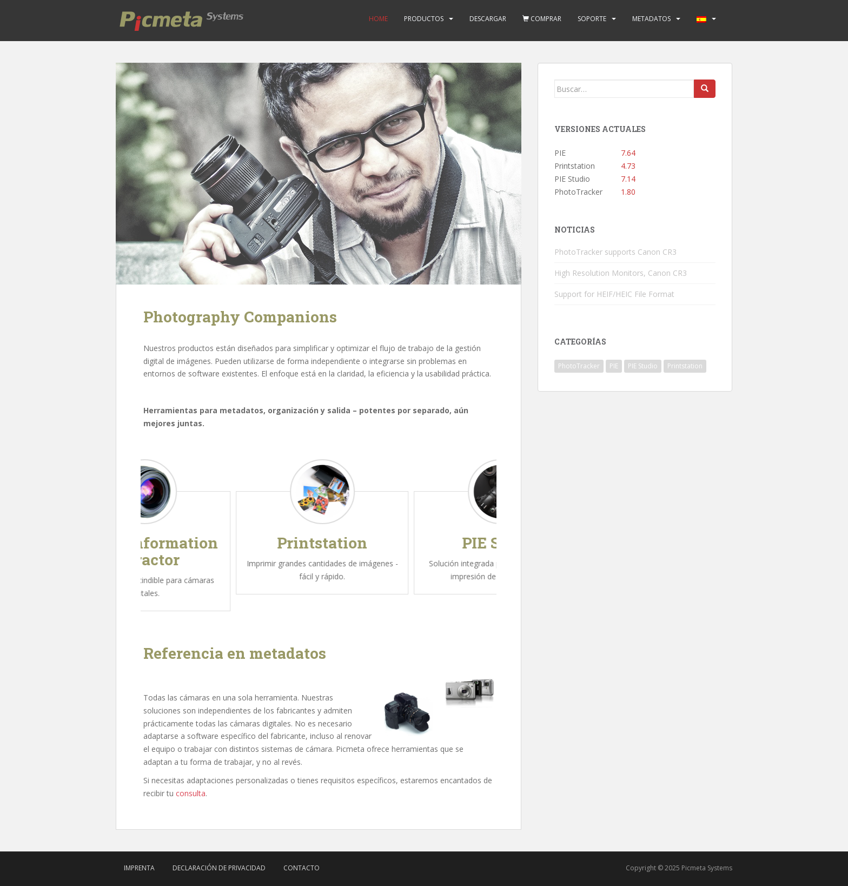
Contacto (301, 867)
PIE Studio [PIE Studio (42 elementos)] (643, 366)
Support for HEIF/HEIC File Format (614, 294)
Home (378, 18)
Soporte (592, 18)
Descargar (487, 18)
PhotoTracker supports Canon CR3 (615, 252)
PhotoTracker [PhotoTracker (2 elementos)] (579, 366)
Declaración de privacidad (219, 867)
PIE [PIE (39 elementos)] (614, 366)
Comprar (541, 18)
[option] (161, 532)
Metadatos (651, 18)
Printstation (339, 543)
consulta (191, 793)
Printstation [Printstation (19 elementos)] (685, 366)
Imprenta (139, 867)
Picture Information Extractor (161, 551)
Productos (423, 18)
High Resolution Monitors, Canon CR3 (620, 273)
